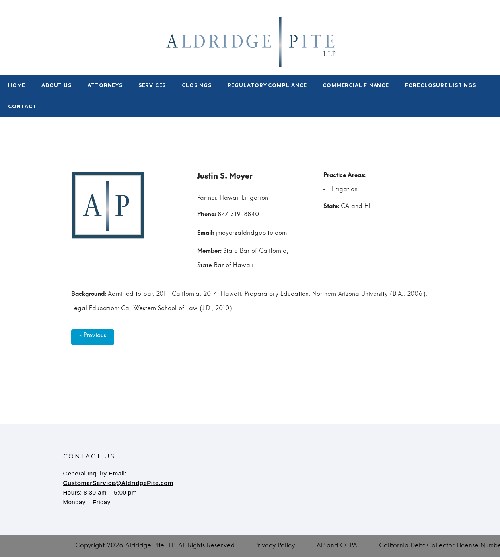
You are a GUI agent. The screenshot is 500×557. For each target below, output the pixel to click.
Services (152, 85)
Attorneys (105, 85)
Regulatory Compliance (267, 85)
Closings (196, 85)
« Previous (92, 337)
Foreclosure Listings (440, 85)
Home (16, 85)
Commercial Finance (356, 85)
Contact (22, 106)
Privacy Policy (274, 545)
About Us (56, 85)
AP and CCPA (337, 545)
